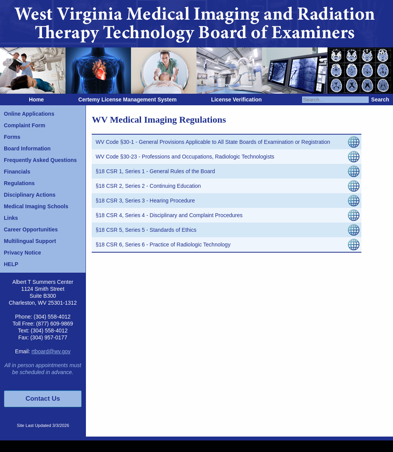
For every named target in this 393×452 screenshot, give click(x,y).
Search (380, 99)
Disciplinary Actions (29, 195)
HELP (11, 264)
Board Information (27, 148)
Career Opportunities (31, 229)
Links (11, 218)
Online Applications (29, 114)
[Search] (335, 99)
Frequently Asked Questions (40, 160)
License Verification (236, 99)
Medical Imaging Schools (36, 206)
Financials (17, 172)
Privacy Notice (22, 253)
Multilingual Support (30, 241)
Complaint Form (24, 125)
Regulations (19, 183)
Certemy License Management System (127, 99)
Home (36, 99)
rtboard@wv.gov (51, 351)
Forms (12, 137)
